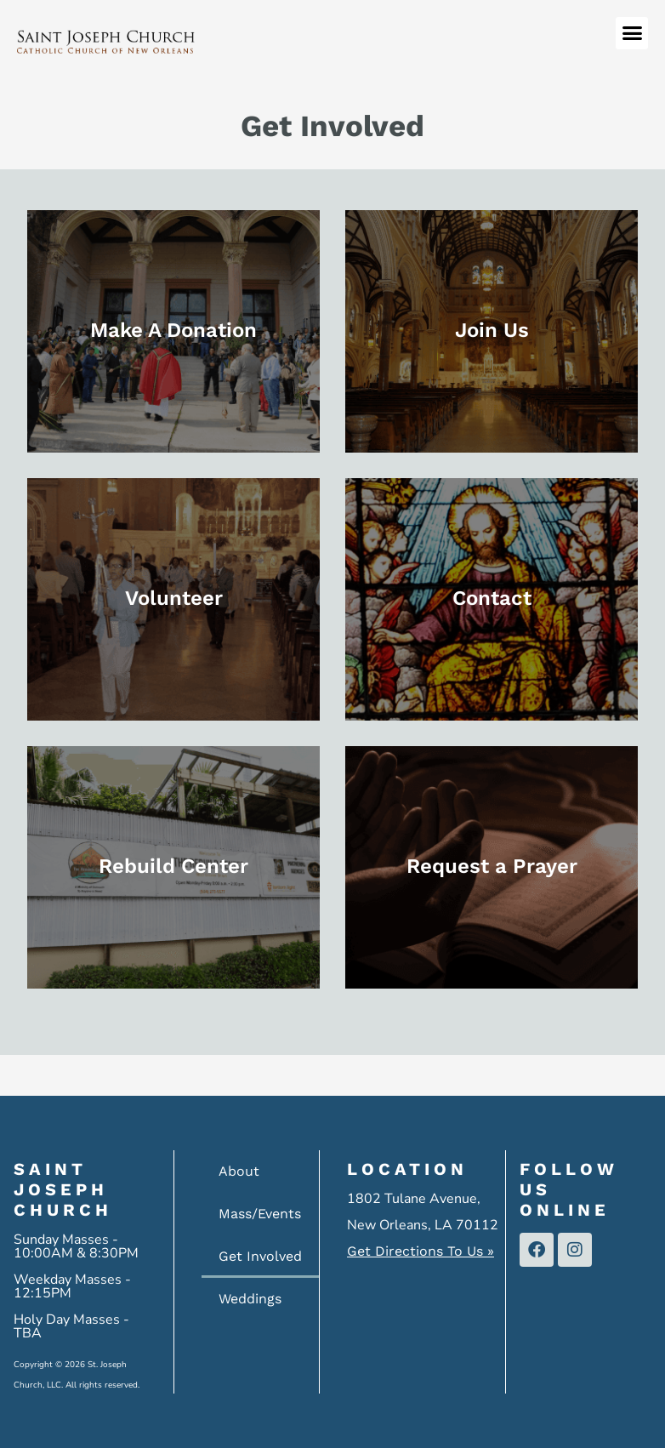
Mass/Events (260, 1214)
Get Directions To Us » (420, 1251)
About (239, 1171)
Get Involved (260, 1256)
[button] (632, 33)
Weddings (250, 1299)
